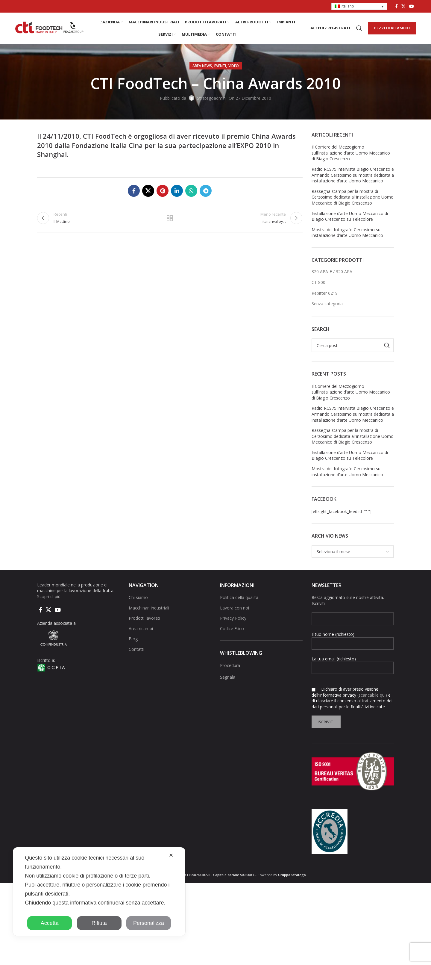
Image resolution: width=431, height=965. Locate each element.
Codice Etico (232, 628)
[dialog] (99, 891)
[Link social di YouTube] (411, 6)
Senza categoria (327, 303)
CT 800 (318, 282)
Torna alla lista (169, 218)
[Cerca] (359, 28)
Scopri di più (48, 596)
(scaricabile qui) (372, 695)
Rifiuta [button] (99, 923)
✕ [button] (171, 855)
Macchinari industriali (149, 608)
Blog (133, 639)
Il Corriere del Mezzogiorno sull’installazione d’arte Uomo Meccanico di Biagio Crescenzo (351, 152)
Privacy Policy (233, 618)
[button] (359, 6)
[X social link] (403, 6)
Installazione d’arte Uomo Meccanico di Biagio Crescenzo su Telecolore (350, 216)
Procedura (230, 665)
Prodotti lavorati (144, 618)
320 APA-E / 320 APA (332, 271)
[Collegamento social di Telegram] (206, 191)
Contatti (136, 649)
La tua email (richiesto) (353, 663)
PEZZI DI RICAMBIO (392, 28)
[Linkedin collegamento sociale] (177, 191)
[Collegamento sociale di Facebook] (396, 6)
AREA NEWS (202, 65)
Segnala (227, 677)
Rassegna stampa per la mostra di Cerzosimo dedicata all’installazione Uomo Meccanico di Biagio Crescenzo (353, 197)
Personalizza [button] (148, 923)
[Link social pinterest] (163, 191)
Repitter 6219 (325, 293)
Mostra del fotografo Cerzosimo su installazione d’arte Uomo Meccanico (347, 232)
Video (233, 65)
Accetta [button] (50, 923)
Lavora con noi (234, 608)
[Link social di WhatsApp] (191, 191)
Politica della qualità (239, 597)
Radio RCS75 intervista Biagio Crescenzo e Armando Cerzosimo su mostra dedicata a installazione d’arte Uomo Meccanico (353, 175)
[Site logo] (49, 28)
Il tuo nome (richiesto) (353, 638)
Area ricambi (141, 628)
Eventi (220, 65)
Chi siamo (138, 597)
